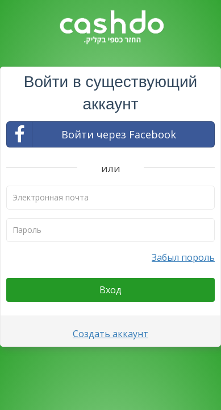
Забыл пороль (183, 257)
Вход (110, 290)
